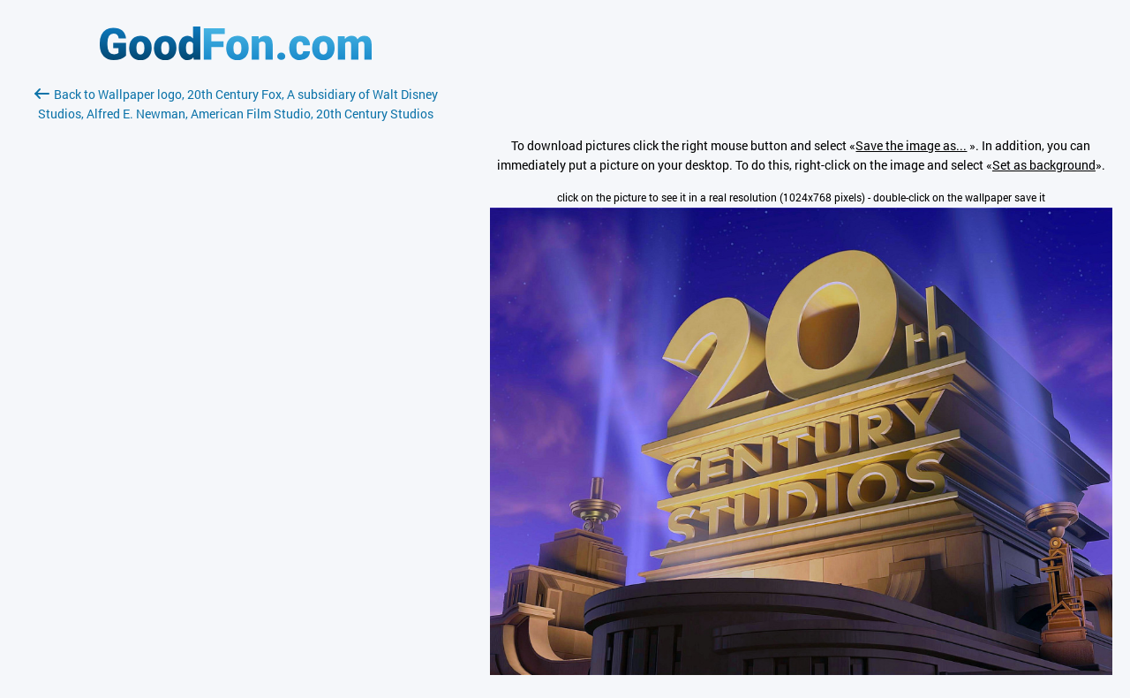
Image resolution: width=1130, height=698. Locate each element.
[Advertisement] (236, 333)
